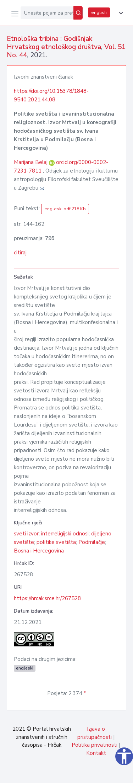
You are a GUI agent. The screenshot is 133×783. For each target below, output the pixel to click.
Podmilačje (91, 542)
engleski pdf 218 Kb (65, 209)
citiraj (20, 252)
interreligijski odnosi (65, 533)
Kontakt (96, 753)
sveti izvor (26, 533)
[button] (119, 13)
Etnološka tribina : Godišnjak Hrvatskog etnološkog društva (54, 43)
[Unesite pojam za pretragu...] (47, 13)
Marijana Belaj (31, 162)
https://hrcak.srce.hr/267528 (47, 598)
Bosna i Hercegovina (39, 550)
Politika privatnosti (94, 744)
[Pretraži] (78, 13)
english (99, 12)
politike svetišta (56, 542)
